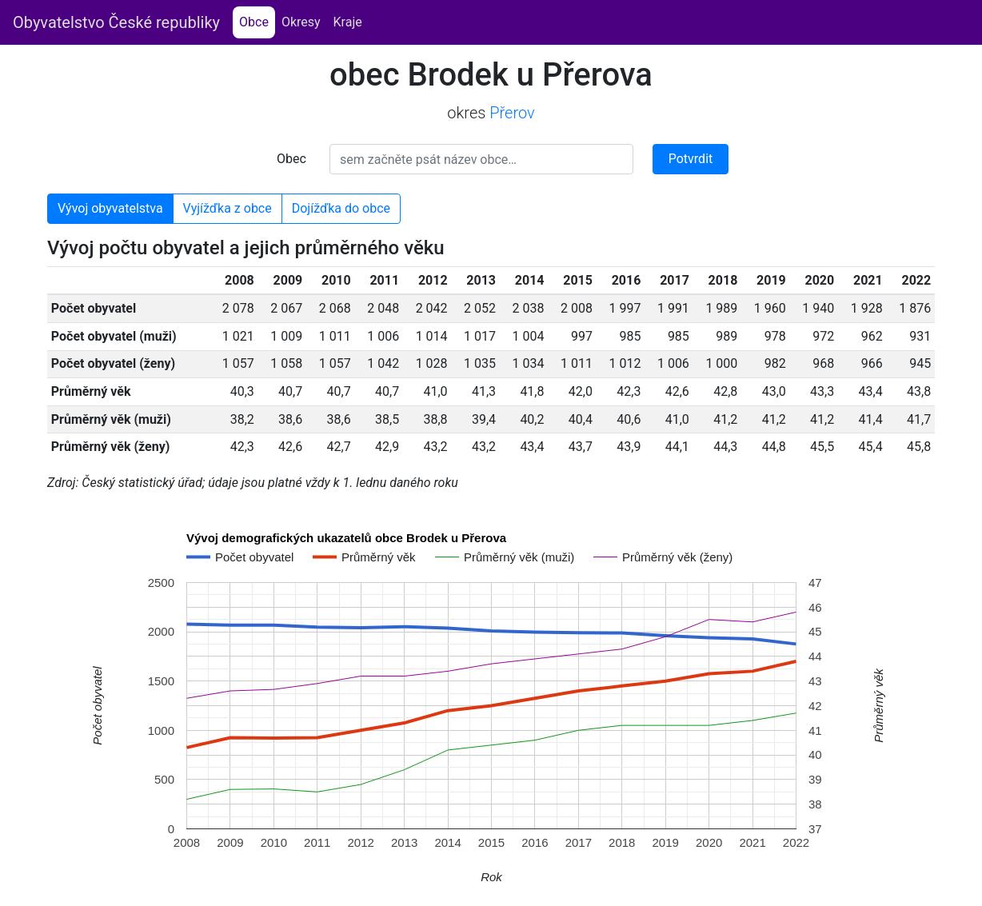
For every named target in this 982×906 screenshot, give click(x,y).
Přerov (511, 112)
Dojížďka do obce (341, 208)
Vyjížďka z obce (227, 208)
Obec (291, 158)
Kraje (347, 22)
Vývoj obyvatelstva (110, 208)
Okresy (301, 22)
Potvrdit (691, 158)
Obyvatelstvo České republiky (116, 22)
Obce (257, 21)
